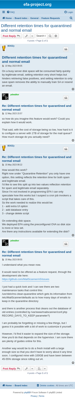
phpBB (27, 392)
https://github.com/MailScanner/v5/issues (25, 279)
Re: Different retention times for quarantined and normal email (36, 107)
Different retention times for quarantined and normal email (36, 28)
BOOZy (11, 46)
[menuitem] (11, 12)
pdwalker (14, 94)
